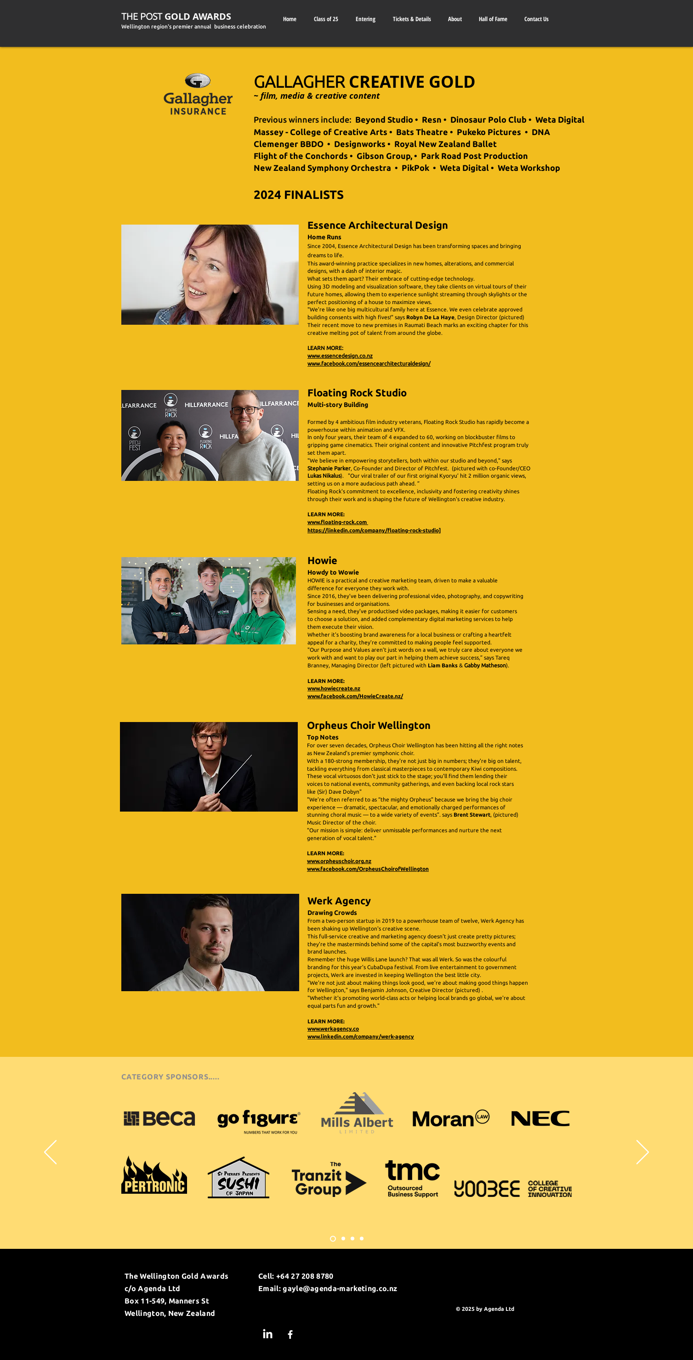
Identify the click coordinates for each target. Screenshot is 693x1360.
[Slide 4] (362, 1239)
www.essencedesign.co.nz (340, 356)
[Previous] (50, 1153)
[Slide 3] (352, 1239)
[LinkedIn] (267, 1334)
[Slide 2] (343, 1239)
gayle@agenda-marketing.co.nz (340, 1288)
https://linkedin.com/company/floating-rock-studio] (374, 530)
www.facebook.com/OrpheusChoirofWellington (368, 869)
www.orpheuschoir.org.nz (339, 861)
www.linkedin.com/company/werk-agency (360, 1036)
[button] (454, 19)
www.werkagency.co (333, 1029)
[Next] (642, 1153)
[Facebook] (290, 1334)
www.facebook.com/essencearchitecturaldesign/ (369, 364)
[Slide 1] (333, 1238)
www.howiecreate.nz (333, 688)
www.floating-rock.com (337, 522)
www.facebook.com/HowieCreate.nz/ (355, 696)
